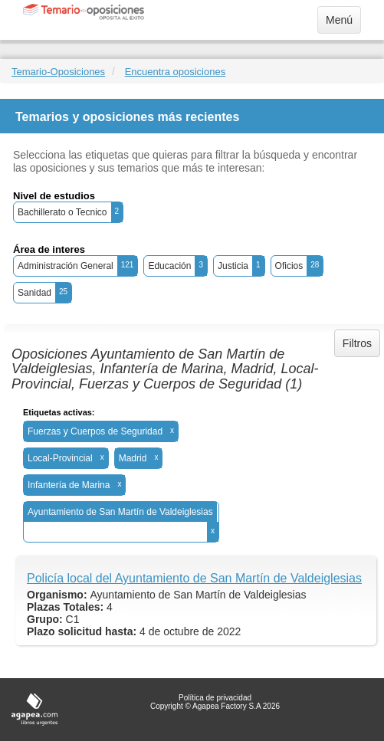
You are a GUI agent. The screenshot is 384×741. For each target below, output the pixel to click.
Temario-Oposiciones (58, 71)
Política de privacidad (215, 697)
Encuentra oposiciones (175, 71)
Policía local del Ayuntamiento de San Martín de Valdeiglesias (194, 578)
